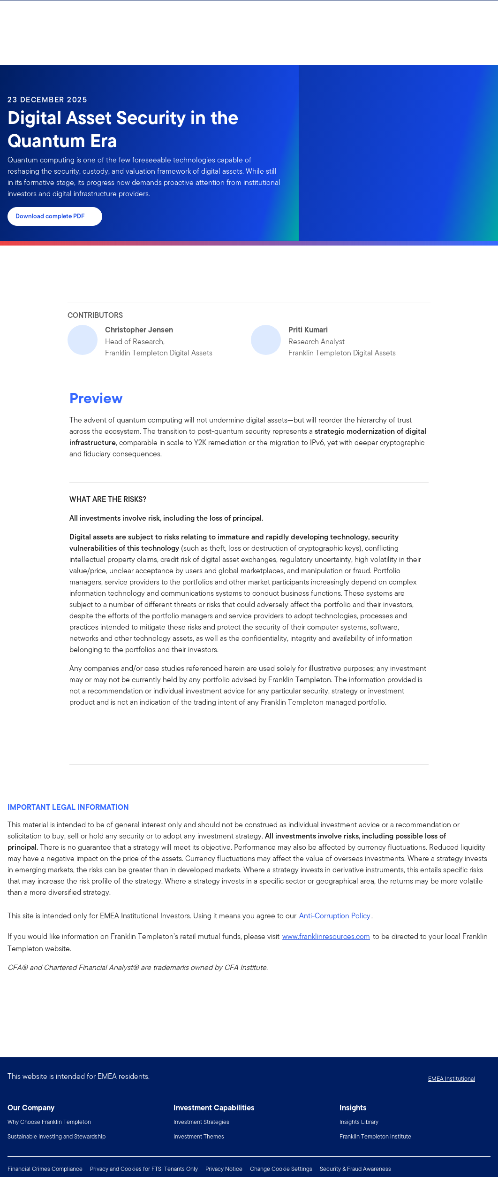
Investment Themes (199, 1136)
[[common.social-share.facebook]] (76, 728)
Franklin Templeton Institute (375, 1136)
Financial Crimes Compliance (45, 1168)
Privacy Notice (223, 1168)
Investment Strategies (201, 1121)
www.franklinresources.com (326, 936)
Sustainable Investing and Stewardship (57, 1136)
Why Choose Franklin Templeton (49, 1121)
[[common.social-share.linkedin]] (91, 728)
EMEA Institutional (451, 1078)
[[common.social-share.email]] (121, 728)
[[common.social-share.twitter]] (106, 728)
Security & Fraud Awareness (355, 1168)
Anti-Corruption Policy (334, 915)
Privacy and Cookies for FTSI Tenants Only (144, 1168)
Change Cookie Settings (281, 1168)
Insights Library (359, 1121)
